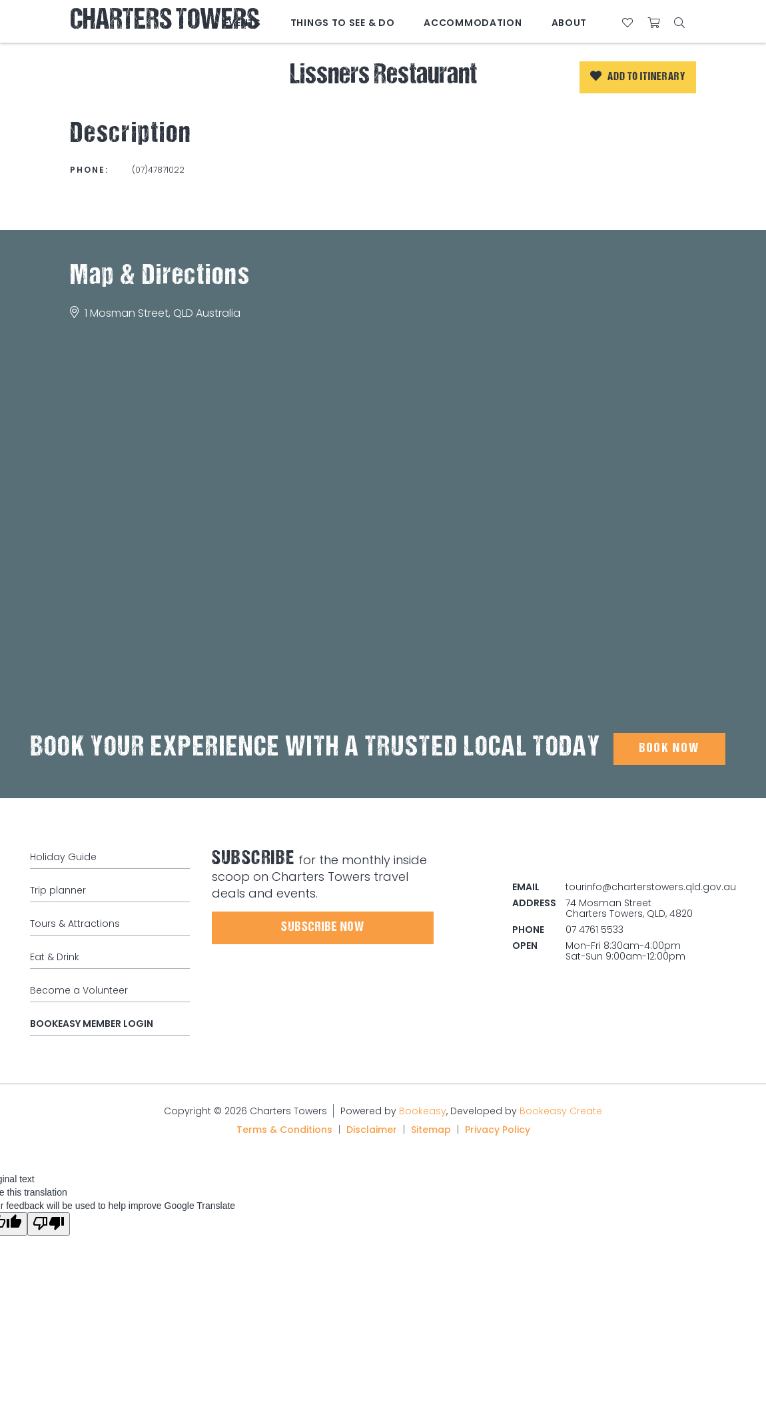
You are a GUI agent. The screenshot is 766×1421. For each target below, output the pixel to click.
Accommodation (473, 22)
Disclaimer (371, 1129)
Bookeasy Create (561, 1111)
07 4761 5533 (594, 929)
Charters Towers (164, 21)
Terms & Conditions (284, 1129)
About (569, 22)
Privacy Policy (497, 1129)
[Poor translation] (48, 1224)
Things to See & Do (342, 22)
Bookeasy (422, 1111)
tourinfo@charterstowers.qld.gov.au (651, 887)
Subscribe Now (322, 927)
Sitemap (431, 1129)
